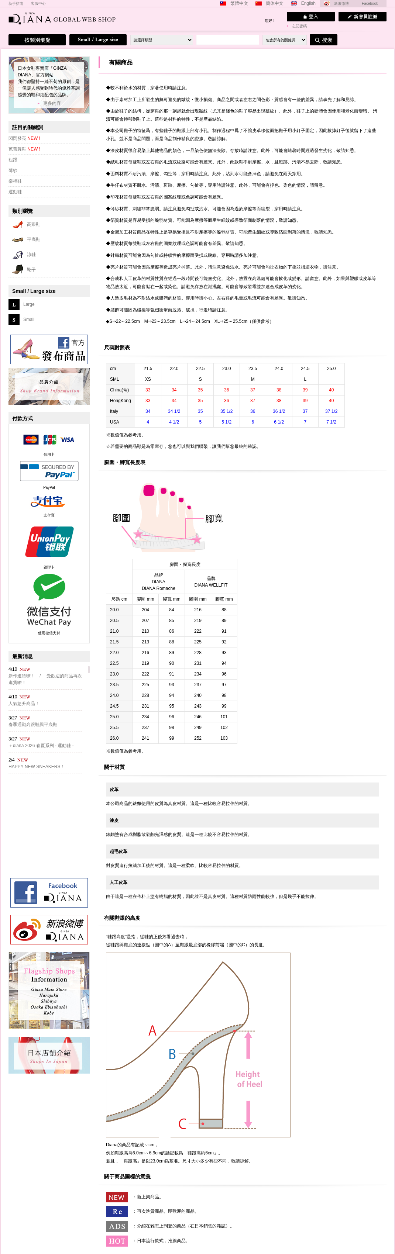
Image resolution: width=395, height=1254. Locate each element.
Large (29, 304)
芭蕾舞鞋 (24, 149)
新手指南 (15, 4)
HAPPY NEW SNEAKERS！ (36, 766)
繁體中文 (239, 3)
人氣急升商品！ (24, 703)
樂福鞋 (15, 181)
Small (28, 319)
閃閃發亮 (24, 138)
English (308, 3)
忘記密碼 (299, 26)
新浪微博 (341, 3)
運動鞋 (15, 191)
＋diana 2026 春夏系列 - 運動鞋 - (41, 745)
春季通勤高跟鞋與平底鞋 (32, 724)
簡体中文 (275, 3)
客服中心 (38, 4)
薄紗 (12, 170)
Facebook (370, 3)
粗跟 (12, 159)
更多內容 (52, 103)
